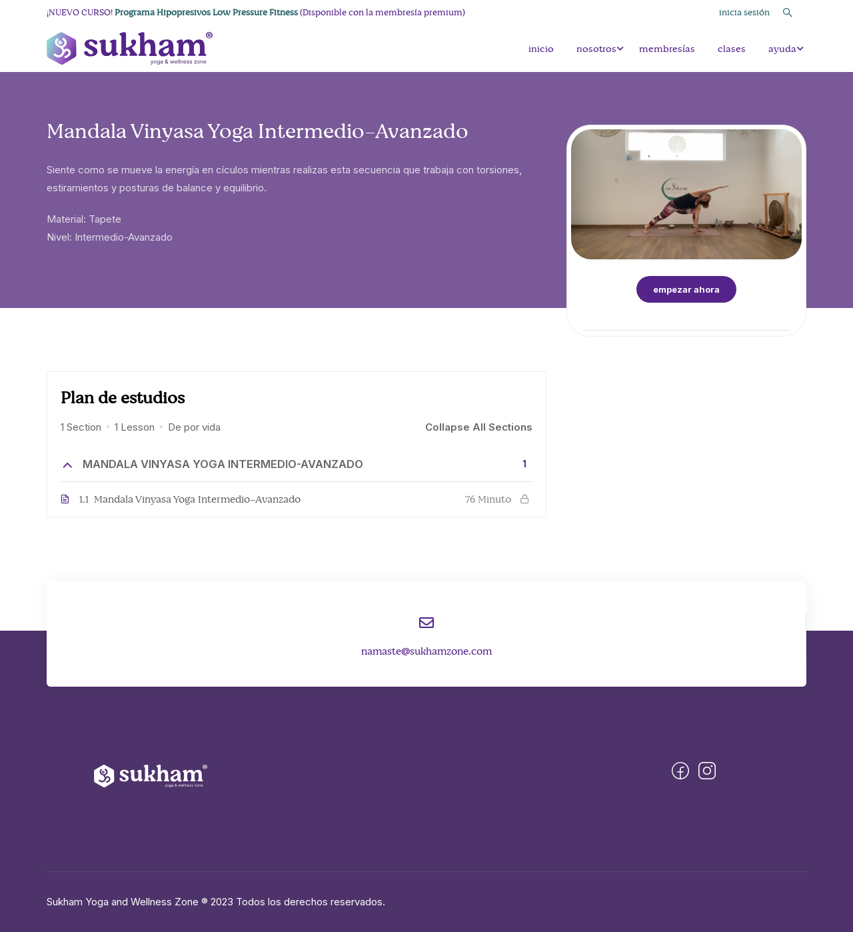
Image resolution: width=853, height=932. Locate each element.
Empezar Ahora (686, 289)
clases (732, 49)
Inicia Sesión (744, 12)
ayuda (782, 49)
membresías (667, 49)
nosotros (596, 49)
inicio (541, 49)
